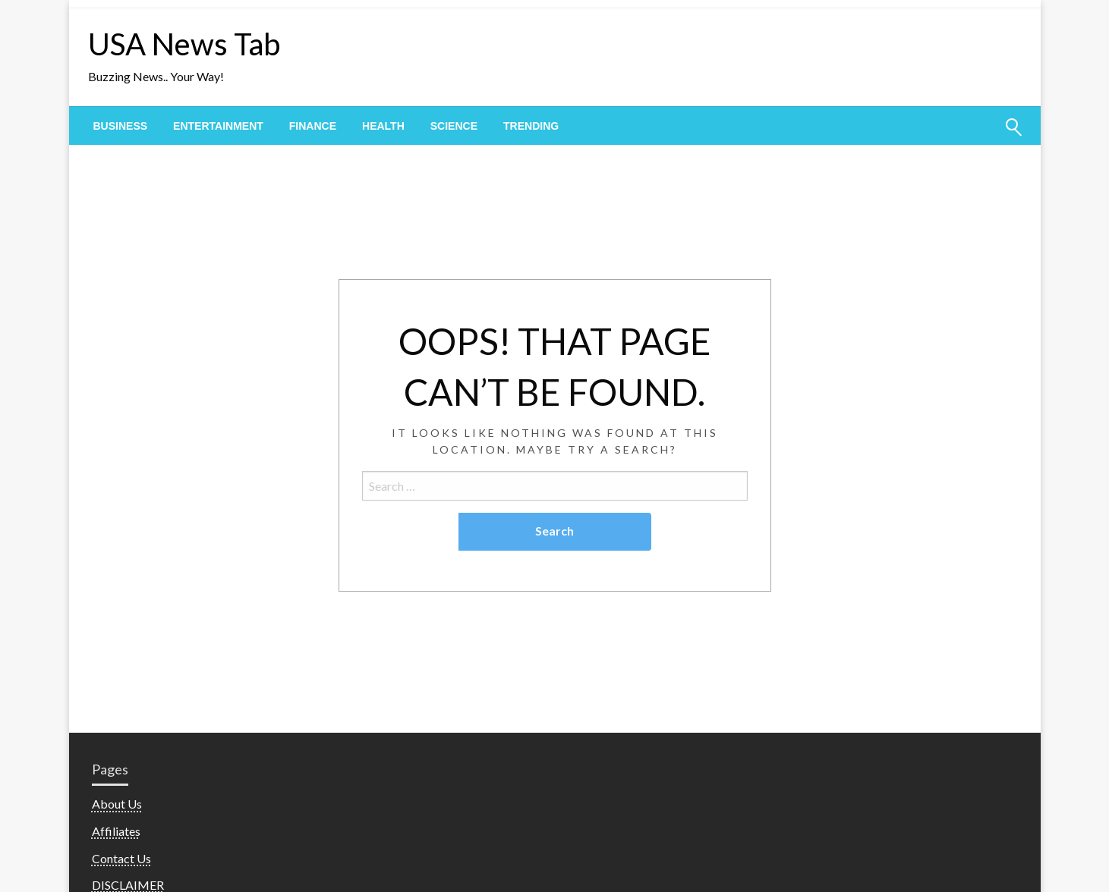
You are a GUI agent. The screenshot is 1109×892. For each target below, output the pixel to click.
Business (120, 126)
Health (383, 126)
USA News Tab (184, 44)
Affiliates (116, 831)
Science (453, 126)
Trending (531, 126)
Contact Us (121, 858)
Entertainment (218, 126)
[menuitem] (120, 126)
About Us (117, 803)
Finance (312, 126)
